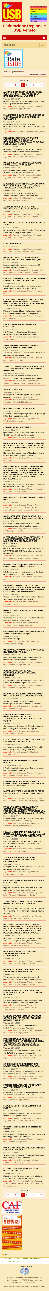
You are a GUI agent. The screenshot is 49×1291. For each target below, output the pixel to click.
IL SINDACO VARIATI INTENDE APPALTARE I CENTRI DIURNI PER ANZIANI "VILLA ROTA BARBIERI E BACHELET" (22, 1018)
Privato (42, 132)
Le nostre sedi (36, 9)
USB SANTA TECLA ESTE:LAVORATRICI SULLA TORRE (24, 224)
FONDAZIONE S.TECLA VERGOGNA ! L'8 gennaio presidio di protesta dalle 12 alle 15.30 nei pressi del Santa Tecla (23, 784)
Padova (20, 157)
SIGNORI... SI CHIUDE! (13, 389)
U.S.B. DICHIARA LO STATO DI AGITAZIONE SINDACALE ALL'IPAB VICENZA (22, 164)
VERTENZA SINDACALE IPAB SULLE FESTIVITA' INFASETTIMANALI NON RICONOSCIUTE (19, 859)
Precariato (38, 154)
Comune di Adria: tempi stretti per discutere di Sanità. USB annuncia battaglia (23, 632)
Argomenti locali (33, 132)
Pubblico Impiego (15, 109)
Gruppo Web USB (22, 1286)
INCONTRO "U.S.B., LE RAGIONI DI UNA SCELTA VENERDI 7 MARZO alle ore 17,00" (22, 259)
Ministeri (16, 198)
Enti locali (26, 109)
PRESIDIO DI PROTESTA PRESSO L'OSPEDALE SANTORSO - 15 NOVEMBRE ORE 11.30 (24, 971)
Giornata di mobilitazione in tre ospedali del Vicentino (22, 1128)
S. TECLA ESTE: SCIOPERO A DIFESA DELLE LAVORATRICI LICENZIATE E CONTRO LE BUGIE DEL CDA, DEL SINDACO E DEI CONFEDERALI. (23, 540)
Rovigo (35, 508)
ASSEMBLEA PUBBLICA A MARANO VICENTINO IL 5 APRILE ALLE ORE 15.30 (21, 208)
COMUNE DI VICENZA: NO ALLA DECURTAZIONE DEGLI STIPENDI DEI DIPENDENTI (19, 673)
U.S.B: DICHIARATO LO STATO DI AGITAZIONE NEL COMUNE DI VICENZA (23, 651)
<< (8, 85)
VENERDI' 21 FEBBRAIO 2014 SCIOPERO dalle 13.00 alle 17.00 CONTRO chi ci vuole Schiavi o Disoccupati (23, 368)
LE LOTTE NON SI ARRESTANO (17, 427)
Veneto (15, 106)
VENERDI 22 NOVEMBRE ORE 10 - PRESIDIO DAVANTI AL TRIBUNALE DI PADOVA (23, 902)
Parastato (20, 1010)
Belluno (28, 508)
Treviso (38, 505)
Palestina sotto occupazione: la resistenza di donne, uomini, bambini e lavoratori (22, 566)
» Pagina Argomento (38, 74)
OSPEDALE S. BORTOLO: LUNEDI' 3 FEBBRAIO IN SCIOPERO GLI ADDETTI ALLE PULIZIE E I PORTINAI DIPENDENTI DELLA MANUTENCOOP (24, 446)
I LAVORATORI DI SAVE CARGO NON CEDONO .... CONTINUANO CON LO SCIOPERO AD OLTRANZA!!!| (23, 117)
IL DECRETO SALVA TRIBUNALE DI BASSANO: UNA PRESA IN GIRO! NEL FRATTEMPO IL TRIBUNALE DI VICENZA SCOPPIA (23, 186)
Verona (21, 508)
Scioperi (6, 1163)
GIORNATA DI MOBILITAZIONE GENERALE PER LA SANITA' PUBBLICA (24, 1149)
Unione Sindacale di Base (28, 1278)
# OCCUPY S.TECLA (12, 244)
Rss (6, 1255)
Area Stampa (36, 19)
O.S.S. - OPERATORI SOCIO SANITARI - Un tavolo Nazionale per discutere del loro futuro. (23, 517)
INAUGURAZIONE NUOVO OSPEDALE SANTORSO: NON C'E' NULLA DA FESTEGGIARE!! (20, 954)
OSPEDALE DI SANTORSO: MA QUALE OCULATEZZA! (20, 762)
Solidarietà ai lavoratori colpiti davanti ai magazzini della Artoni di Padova (20, 346)
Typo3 (42, 1286)
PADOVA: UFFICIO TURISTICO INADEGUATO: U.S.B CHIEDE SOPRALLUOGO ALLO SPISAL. (23, 695)
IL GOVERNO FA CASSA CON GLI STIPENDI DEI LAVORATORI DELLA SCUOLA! (24, 741)
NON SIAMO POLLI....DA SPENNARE (19, 408)
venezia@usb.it (14, 1261)
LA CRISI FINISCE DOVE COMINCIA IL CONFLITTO (19, 325)
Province (22, 106)
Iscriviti (34, 14)
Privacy (34, 21)
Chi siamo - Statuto (38, 7)
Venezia (22, 132)
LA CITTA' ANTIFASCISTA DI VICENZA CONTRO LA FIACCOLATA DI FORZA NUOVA (24, 280)
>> (41, 85)
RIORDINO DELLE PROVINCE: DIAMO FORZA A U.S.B (24, 499)
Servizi (33, 12)
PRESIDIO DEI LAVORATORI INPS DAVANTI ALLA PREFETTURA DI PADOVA (22, 1086)
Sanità (15, 175)
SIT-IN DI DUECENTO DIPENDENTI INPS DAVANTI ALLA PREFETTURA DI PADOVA (21, 1065)
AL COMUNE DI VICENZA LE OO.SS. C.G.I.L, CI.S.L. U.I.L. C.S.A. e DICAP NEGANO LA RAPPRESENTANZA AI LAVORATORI (22, 94)
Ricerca (34, 16)
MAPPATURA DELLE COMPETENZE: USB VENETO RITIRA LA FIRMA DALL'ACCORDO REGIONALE (22, 993)
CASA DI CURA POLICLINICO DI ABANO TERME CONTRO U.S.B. (24, 881)
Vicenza (30, 106)
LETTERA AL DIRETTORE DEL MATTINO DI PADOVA (22, 1107)
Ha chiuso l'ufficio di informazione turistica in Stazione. (23, 611)
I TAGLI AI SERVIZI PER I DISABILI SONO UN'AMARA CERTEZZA (21, 1170)
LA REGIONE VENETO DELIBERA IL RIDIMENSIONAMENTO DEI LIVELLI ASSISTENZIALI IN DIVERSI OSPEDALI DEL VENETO (22, 718)
